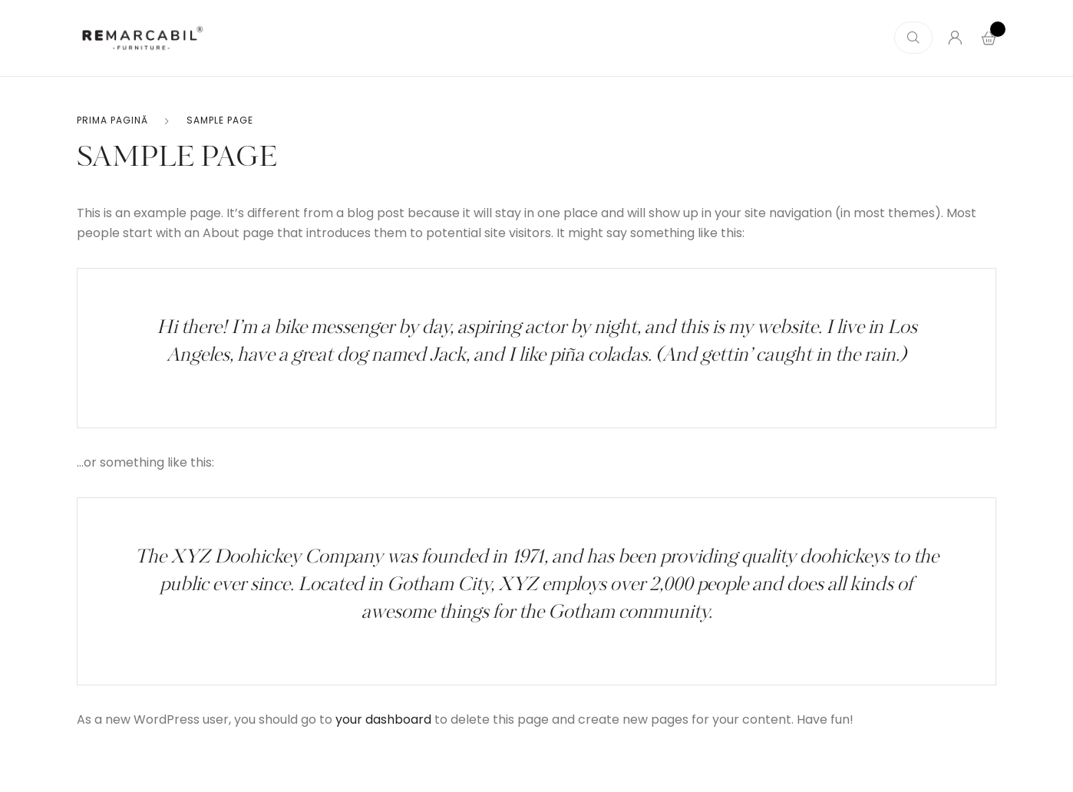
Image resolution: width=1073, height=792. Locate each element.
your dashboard (383, 719)
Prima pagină (112, 120)
